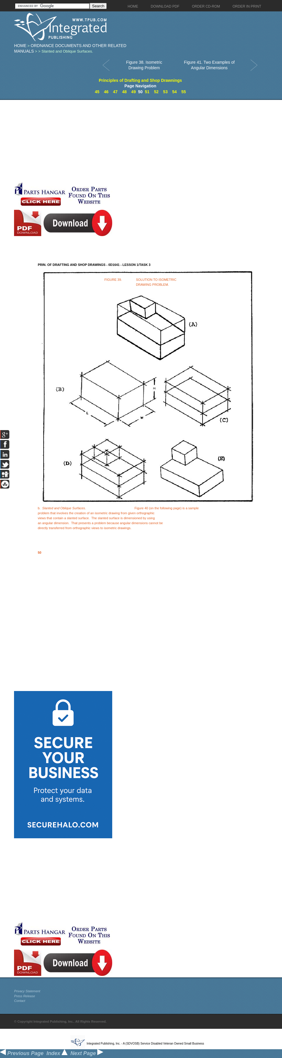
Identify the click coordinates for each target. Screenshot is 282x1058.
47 (115, 91)
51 (147, 91)
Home (20, 45)
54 (174, 91)
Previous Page (22, 1053)
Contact (19, 1000)
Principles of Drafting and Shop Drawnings (140, 80)
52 (156, 91)
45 (97, 91)
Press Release (24, 996)
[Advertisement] (138, 141)
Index (57, 1053)
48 (124, 91)
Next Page (86, 1053)
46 (106, 91)
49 (133, 91)
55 (183, 91)
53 (165, 91)
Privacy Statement (27, 991)
